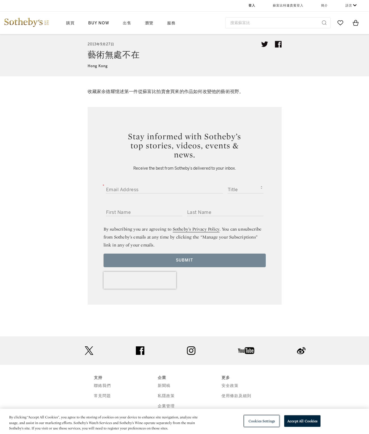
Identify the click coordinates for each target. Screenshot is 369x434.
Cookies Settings (261, 420)
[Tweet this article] (264, 44)
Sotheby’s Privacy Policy (196, 229)
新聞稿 (164, 385)
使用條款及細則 (236, 395)
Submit (184, 260)
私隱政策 (166, 395)
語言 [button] (348, 5)
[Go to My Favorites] (340, 22)
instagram (191, 350)
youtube (246, 350)
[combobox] (278, 22)
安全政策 (230, 385)
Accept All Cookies (302, 420)
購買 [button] (70, 23)
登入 (251, 5)
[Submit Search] (324, 22)
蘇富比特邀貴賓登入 (288, 5)
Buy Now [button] (98, 23)
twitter (89, 350)
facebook (140, 350)
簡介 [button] (324, 5)
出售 (127, 23)
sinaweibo (301, 350)
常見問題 (102, 395)
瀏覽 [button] (149, 23)
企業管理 (166, 406)
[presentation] (140, 280)
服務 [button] (171, 23)
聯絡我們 (102, 385)
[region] (184, 421)
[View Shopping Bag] (355, 22)
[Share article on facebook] (278, 44)
